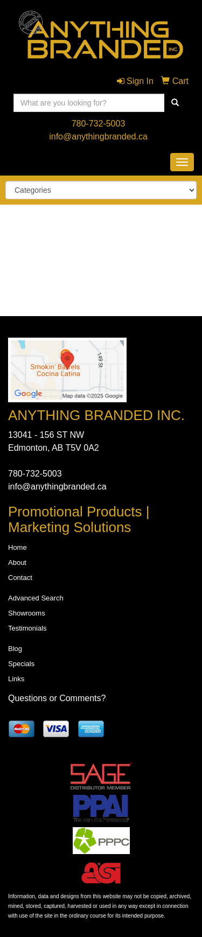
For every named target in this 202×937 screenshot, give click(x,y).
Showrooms (26, 613)
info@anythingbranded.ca (98, 136)
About (17, 562)
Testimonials (27, 628)
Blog (15, 649)
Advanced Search (36, 598)
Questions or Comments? (57, 698)
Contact (20, 578)
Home (17, 547)
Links (16, 679)
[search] (175, 103)
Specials (21, 664)
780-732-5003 (99, 123)
